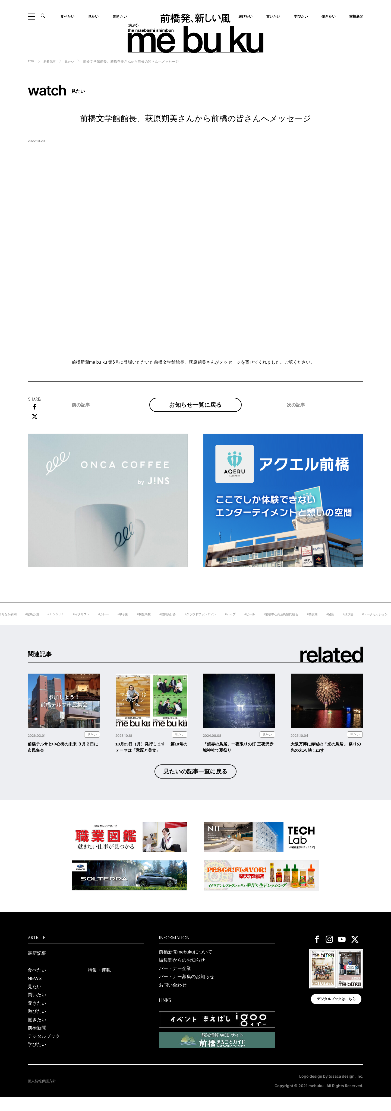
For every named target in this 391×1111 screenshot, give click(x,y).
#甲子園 (149, 622)
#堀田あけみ (196, 622)
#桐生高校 (171, 622)
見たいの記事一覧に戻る (195, 780)
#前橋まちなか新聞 (23, 622)
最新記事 (37, 963)
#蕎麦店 (350, 622)
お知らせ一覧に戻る (195, 408)
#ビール (283, 622)
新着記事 (50, 61)
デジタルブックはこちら (336, 1009)
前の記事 (81, 416)
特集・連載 (100, 980)
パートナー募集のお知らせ (188, 988)
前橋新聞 (355, 16)
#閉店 (368, 622)
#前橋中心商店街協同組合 (316, 622)
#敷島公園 (53, 622)
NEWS (35, 989)
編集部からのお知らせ (183, 970)
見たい (93, 16)
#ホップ (263, 622)
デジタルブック (45, 1049)
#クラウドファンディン (231, 622)
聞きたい (119, 16)
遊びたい (37, 1023)
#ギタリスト (105, 622)
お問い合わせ (173, 996)
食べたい (67, 16)
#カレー (129, 622)
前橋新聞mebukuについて (187, 962)
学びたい (300, 16)
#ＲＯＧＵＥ (79, 622)
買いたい (272, 16)
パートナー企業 (176, 979)
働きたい (328, 16)
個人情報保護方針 (43, 1095)
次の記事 (296, 416)
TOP (31, 61)
